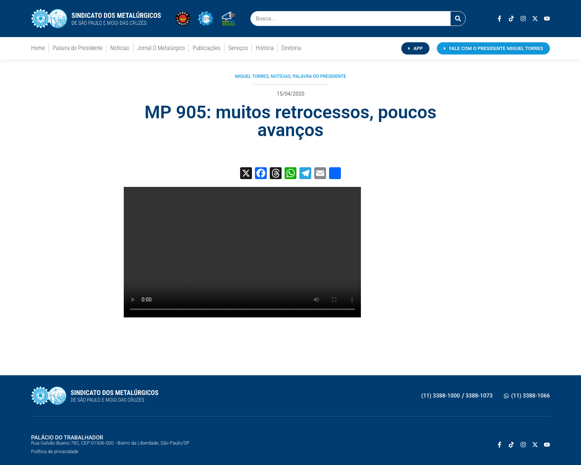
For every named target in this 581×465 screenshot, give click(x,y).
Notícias (119, 48)
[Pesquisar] (458, 18)
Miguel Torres (251, 76)
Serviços (238, 48)
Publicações (206, 48)
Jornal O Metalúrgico (161, 48)
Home (38, 48)
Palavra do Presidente (77, 48)
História (264, 48)
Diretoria (291, 48)
